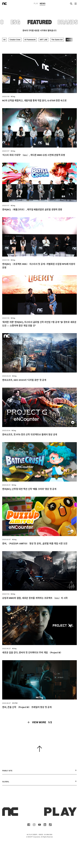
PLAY (36, 3)
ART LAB (43, 39)
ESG (15, 22)
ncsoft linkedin (44, 824)
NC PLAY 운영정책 (32, 835)
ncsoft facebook (28, 824)
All (4, 39)
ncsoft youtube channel (39, 824)
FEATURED (39, 22)
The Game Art (57, 39)
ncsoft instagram (34, 824)
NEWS (42, 3)
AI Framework (30, 39)
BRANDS (68, 22)
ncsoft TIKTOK (50, 824)
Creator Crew (15, 39)
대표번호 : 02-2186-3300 (45, 835)
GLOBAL (39, 781)
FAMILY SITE (39, 770)
